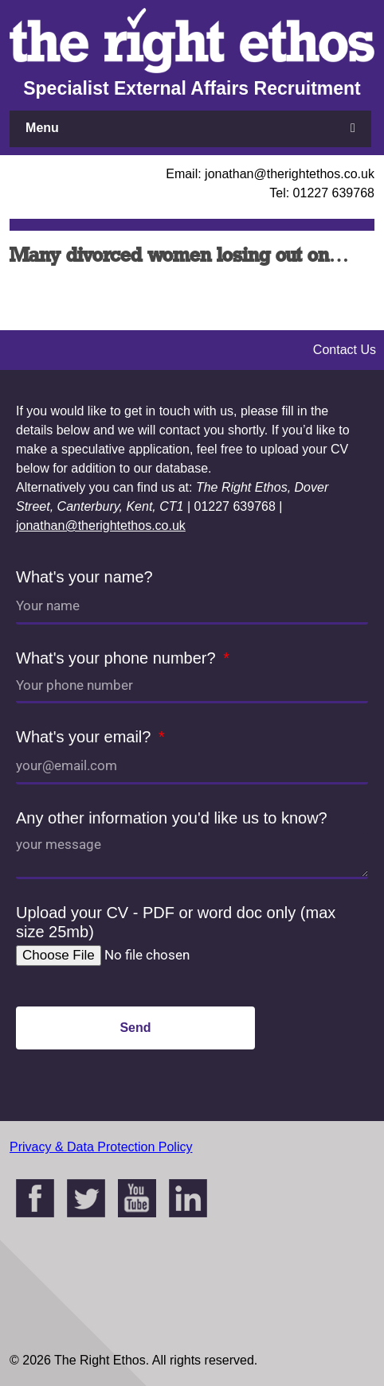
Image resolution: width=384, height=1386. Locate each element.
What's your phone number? (118, 658)
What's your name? (84, 577)
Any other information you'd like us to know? (171, 818)
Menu (42, 127)
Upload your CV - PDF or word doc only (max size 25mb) (175, 922)
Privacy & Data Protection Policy (101, 1147)
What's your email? (85, 737)
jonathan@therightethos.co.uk (101, 525)
